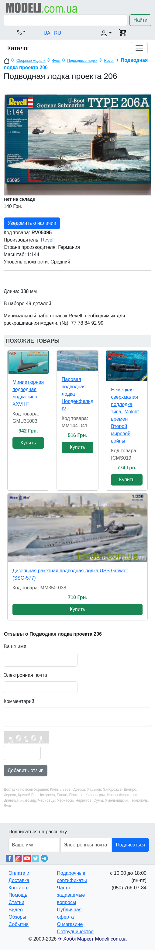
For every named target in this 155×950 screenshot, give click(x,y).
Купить (28, 442)
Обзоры (17, 917)
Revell (109, 60)
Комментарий (19, 701)
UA (47, 33)
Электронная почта (25, 675)
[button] (21, 32)
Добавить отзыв (25, 770)
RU (57, 33)
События (19, 924)
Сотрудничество (75, 931)
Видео (16, 909)
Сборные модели (31, 60)
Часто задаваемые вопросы (71, 895)
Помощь (18, 895)
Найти (140, 20)
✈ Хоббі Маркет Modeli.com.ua (92, 938)
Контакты (19, 887)
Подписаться (130, 844)
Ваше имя (15, 646)
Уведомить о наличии (32, 223)
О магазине (70, 924)
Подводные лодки (82, 60)
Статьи (16, 902)
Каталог (18, 48)
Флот (56, 60)
